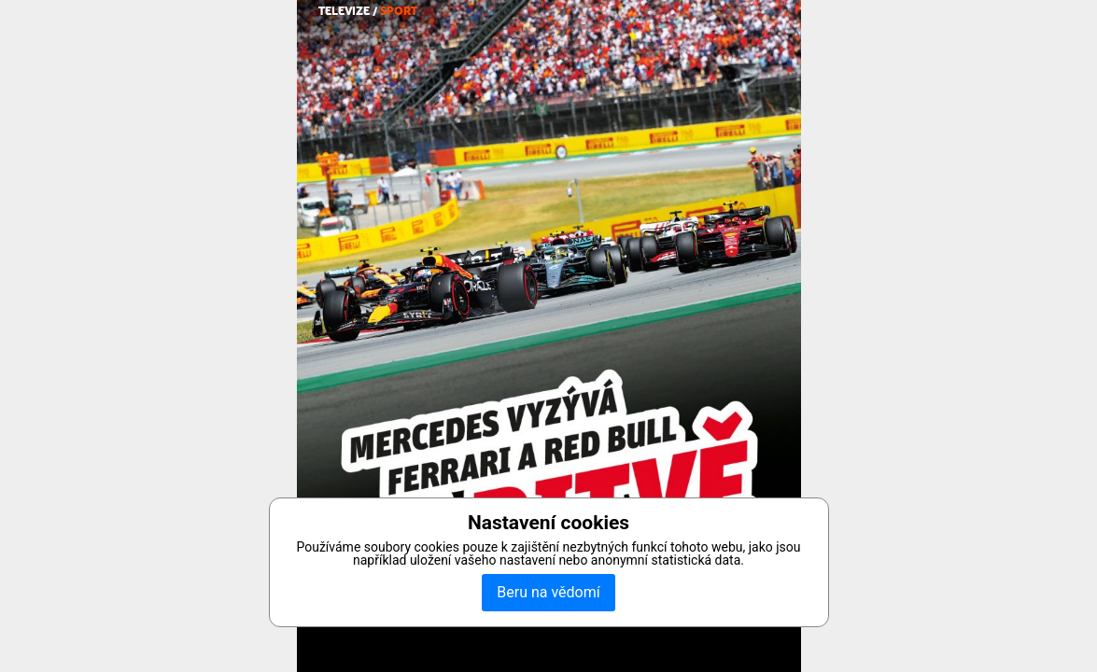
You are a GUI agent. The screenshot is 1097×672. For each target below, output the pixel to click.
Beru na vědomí (548, 592)
